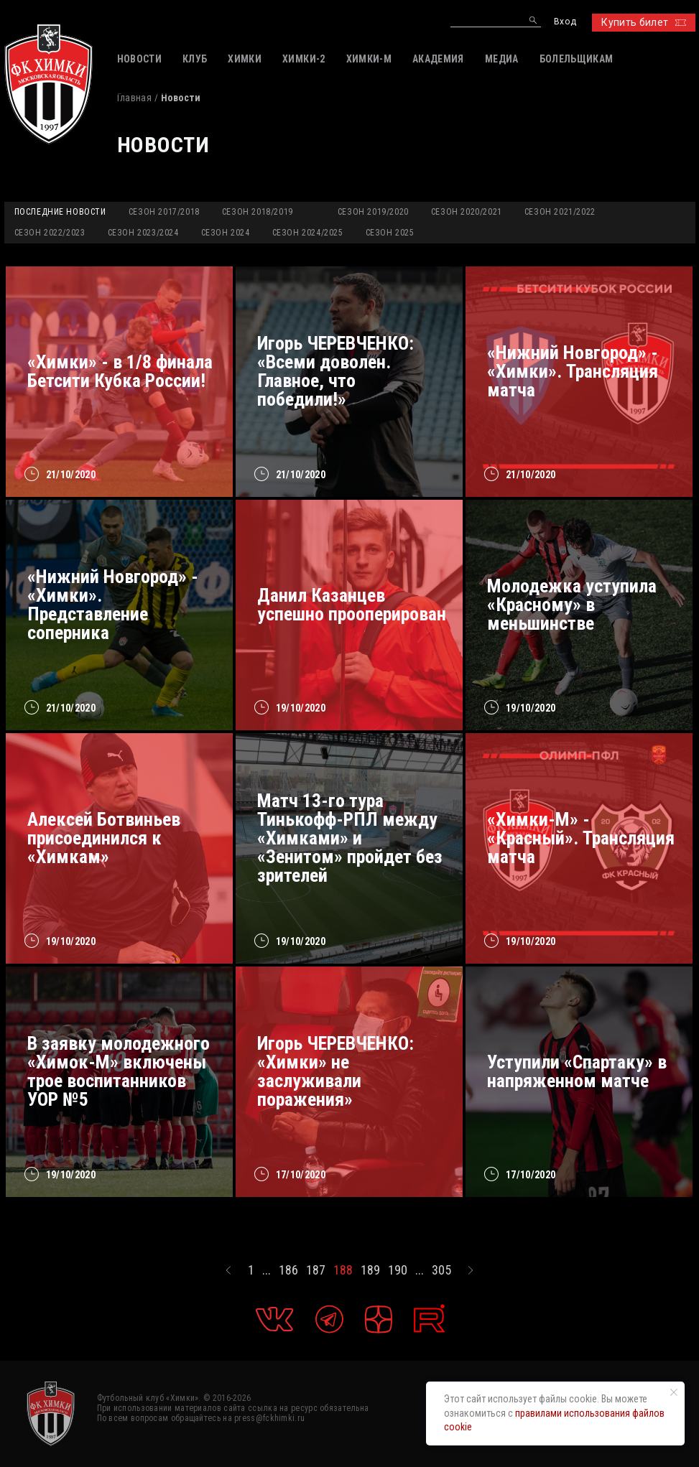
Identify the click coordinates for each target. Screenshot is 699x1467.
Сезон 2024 (225, 233)
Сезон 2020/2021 (466, 212)
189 (370, 1270)
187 (315, 1270)
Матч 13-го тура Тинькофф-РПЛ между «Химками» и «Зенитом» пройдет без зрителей (350, 838)
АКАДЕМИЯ (438, 59)
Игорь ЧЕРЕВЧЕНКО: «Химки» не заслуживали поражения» (335, 1071)
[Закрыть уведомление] (674, 1392)
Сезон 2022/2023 (49, 233)
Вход (565, 22)
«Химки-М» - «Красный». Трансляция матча (581, 838)
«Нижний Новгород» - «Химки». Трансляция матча (572, 371)
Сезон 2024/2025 (307, 233)
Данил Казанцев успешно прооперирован (351, 605)
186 (288, 1270)
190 (397, 1270)
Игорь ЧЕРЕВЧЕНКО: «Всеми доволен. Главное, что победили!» (335, 371)
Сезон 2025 (390, 233)
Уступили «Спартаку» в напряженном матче (577, 1071)
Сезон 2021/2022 (560, 212)
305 (441, 1270)
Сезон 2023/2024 (143, 233)
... (266, 1270)
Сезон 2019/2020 (373, 212)
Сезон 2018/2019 (257, 212)
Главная (134, 97)
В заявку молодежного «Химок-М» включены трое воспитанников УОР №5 (118, 1071)
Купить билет (643, 22)
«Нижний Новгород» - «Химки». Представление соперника (112, 604)
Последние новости (60, 212)
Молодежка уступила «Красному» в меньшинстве (572, 604)
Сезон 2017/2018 (164, 212)
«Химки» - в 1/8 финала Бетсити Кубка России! (120, 371)
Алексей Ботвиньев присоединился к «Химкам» (103, 838)
